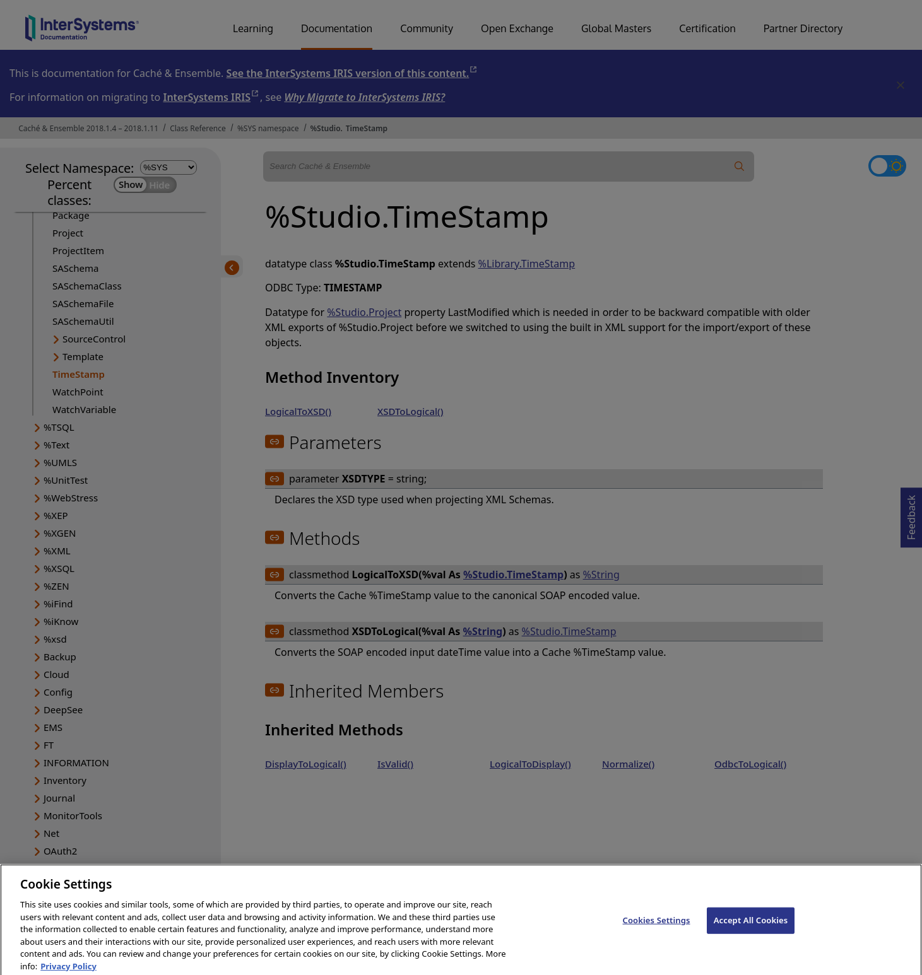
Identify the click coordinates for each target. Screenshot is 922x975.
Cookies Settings (656, 927)
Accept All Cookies (751, 927)
